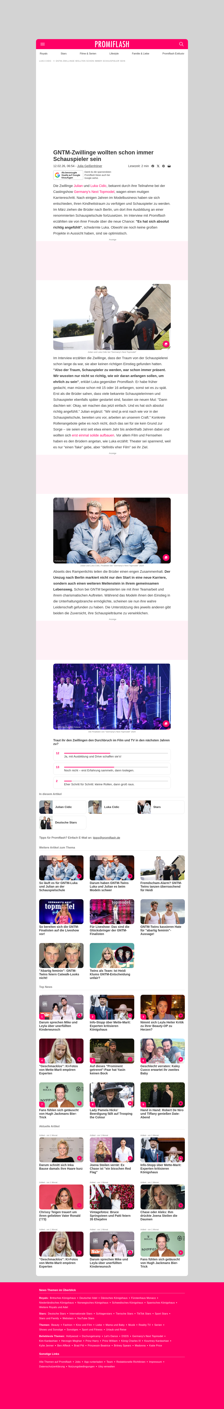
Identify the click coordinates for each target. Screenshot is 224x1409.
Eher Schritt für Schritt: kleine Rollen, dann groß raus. (99, 784)
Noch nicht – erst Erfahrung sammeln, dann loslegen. (99, 770)
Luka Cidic (98, 186)
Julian (78, 186)
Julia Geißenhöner (89, 166)
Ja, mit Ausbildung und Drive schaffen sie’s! (92, 756)
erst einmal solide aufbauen (93, 435)
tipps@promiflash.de (106, 837)
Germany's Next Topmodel (94, 192)
